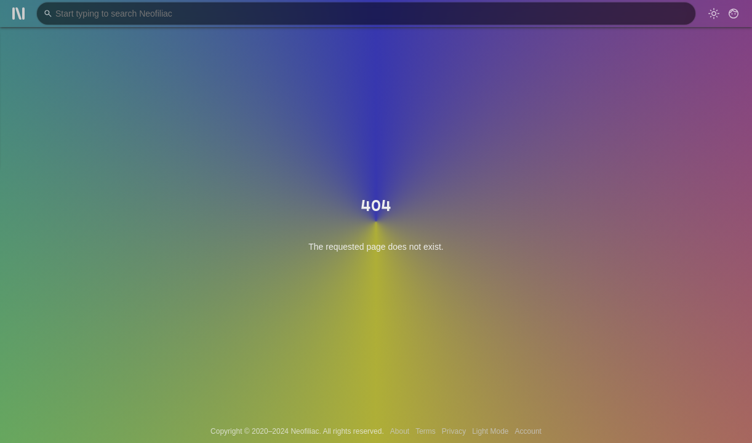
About (399, 431)
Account (528, 431)
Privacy (454, 431)
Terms (425, 431)
